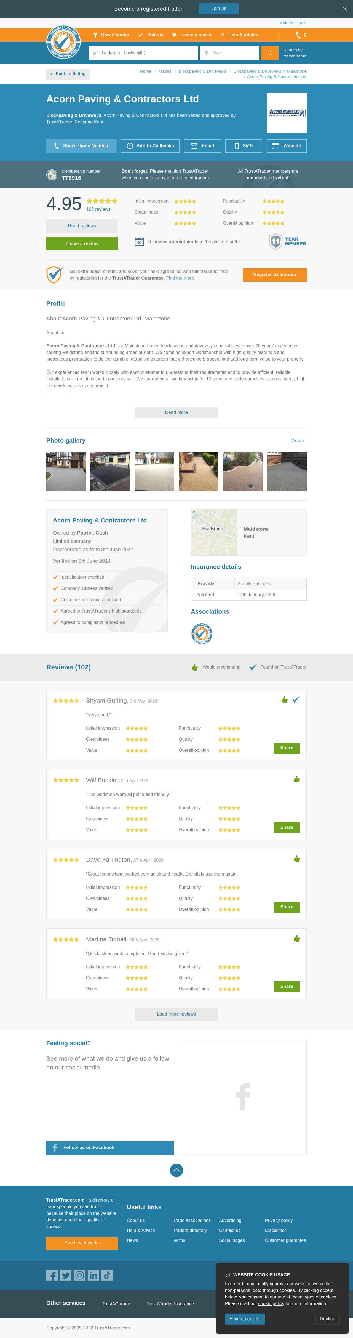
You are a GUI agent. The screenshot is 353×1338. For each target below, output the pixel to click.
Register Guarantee (274, 274)
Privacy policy (279, 1220)
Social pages (232, 1240)
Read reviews (82, 226)
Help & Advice (141, 1230)
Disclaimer (275, 1230)
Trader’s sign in (292, 22)
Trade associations (192, 1220)
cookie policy (271, 1303)
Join (219, 8)
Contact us (229, 1230)
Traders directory (190, 1230)
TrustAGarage (116, 1304)
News (132, 1240)
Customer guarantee (285, 1240)
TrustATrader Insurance (170, 1304)
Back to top (176, 1170)
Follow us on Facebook (88, 1147)
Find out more (180, 278)
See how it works (82, 1242)
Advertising (230, 1220)
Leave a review (82, 243)
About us (136, 1220)
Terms (179, 1240)
